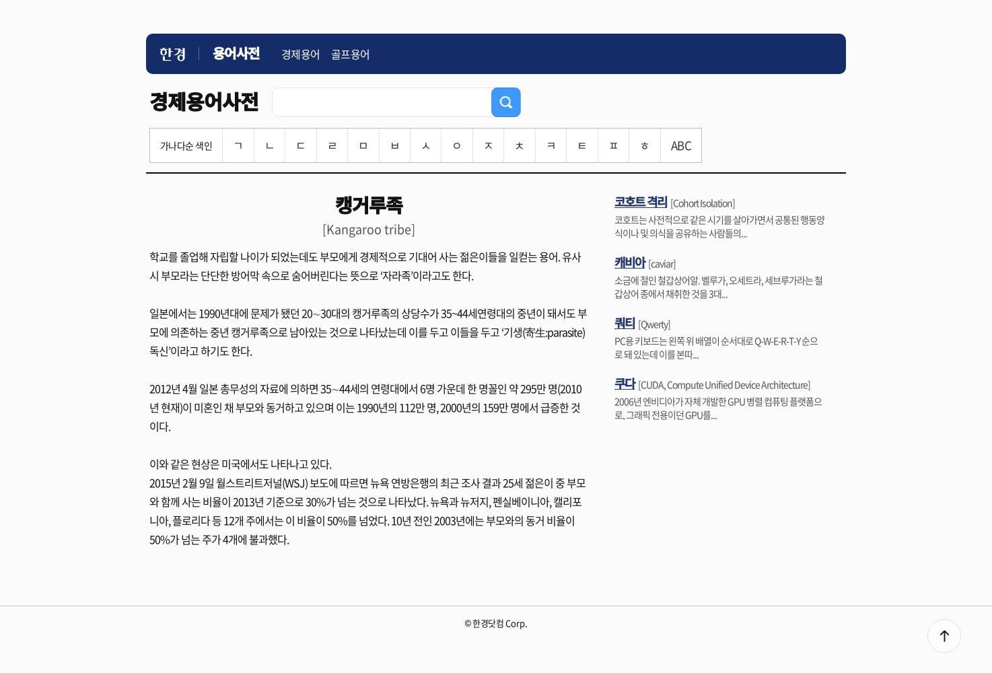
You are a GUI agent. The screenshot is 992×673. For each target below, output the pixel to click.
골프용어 (350, 54)
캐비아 (629, 262)
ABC (681, 145)
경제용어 (300, 54)
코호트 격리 (640, 201)
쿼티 (624, 322)
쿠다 (624, 383)
